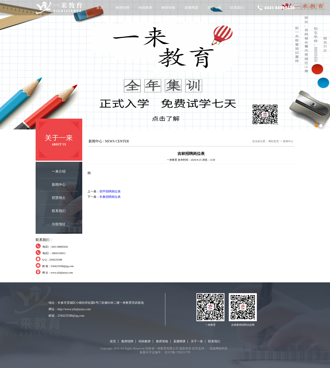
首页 (99, 7)
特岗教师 (145, 7)
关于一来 (214, 7)
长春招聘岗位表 (110, 196)
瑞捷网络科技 (218, 348)
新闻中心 (59, 184)
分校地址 (59, 224)
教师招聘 (122, 7)
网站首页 (273, 141)
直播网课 (191, 7)
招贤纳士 (59, 198)
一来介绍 (59, 171)
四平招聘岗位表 (110, 191)
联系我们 (237, 7)
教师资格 (168, 7)
